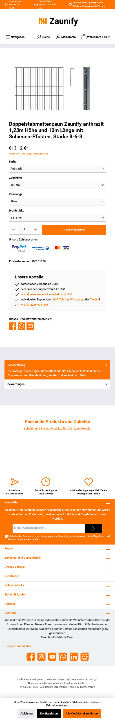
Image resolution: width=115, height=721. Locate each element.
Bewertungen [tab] (57, 384)
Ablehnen (26, 713)
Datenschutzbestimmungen (37, 536)
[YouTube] (52, 657)
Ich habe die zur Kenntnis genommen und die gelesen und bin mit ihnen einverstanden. (59, 538)
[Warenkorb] (96, 37)
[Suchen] (43, 37)
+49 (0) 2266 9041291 (34, 304)
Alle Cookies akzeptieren (82, 713)
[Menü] (14, 37)
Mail (101, 2)
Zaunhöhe (15, 177)
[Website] (85, 657)
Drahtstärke (16, 210)
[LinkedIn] (74, 657)
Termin (101, 6)
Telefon (77, 6)
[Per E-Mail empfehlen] (30, 325)
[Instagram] (41, 657)
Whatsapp (87, 6)
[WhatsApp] (63, 657)
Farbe (12, 161)
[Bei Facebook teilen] (12, 325)
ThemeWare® (87, 687)
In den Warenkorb (74, 229)
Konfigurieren (49, 713)
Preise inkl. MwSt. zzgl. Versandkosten (28, 153)
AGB (93, 536)
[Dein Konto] (66, 37)
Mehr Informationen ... (57, 705)
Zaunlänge (15, 194)
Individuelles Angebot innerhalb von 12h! (46, 294)
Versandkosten (79, 679)
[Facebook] (31, 657)
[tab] (57, 370)
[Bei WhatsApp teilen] (21, 325)
